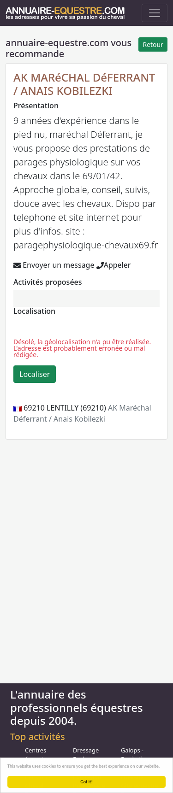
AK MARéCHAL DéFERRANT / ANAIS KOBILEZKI (84, 84)
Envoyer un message (53, 265)
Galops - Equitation (135, 754)
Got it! (86, 782)
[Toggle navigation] (154, 13)
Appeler (113, 265)
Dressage (86, 750)
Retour (153, 44)
